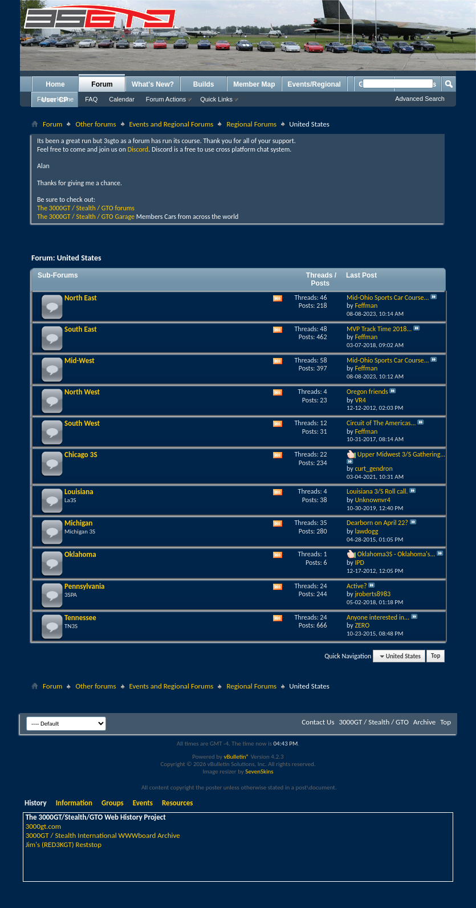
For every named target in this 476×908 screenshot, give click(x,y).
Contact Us (318, 722)
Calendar (122, 99)
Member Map (254, 84)
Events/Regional (314, 84)
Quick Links (216, 99)
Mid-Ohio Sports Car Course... (388, 298)
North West (82, 392)
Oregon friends (367, 392)
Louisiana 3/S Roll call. (377, 491)
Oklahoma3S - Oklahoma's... (396, 554)
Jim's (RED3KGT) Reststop (63, 844)
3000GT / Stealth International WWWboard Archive (103, 835)
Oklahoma (80, 554)
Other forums (95, 124)
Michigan (78, 523)
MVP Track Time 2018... (379, 329)
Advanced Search (420, 98)
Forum (101, 84)
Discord (138, 149)
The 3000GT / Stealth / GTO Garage (86, 217)
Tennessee (80, 617)
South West (82, 423)
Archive (424, 722)
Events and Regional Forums (171, 124)
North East (80, 298)
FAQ (91, 99)
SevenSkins (259, 771)
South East (80, 329)
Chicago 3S (80, 454)
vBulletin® (236, 756)
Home (55, 84)
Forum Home (55, 99)
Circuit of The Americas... (381, 423)
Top (435, 656)
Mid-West (79, 360)
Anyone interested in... (378, 617)
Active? (357, 586)
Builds (203, 84)
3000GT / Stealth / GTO (373, 722)
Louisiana (78, 491)
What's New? (153, 84)
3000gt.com (44, 826)
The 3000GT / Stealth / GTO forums (86, 208)
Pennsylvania (84, 586)
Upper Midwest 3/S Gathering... (401, 454)
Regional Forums (251, 124)
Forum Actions (166, 99)
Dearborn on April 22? (377, 523)
